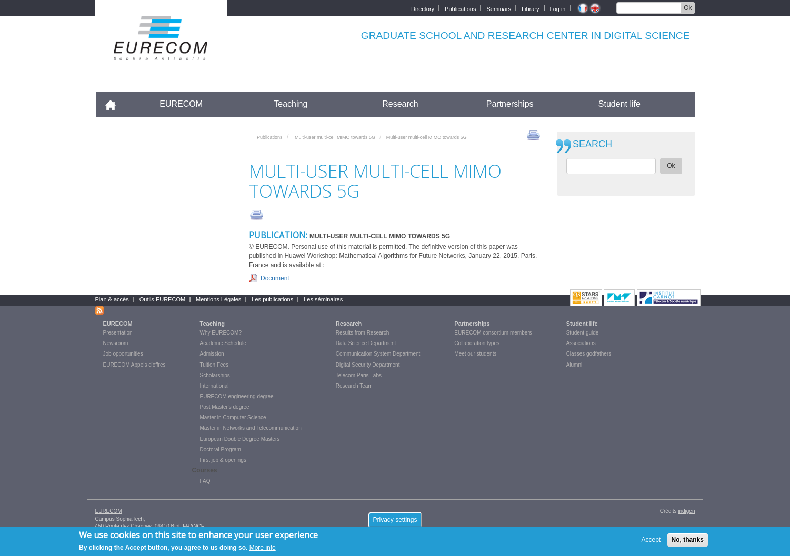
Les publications (272, 299)
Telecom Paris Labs (359, 375)
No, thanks (688, 542)
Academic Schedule (223, 343)
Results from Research (362, 333)
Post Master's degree (224, 407)
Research (400, 103)
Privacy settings (395, 521)
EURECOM (181, 103)
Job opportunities (123, 354)
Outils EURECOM (162, 299)
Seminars (498, 8)
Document (275, 278)
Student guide (582, 333)
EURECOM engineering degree (237, 396)
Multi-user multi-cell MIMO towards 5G (335, 137)
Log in (558, 8)
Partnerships (510, 103)
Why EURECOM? (221, 333)
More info (262, 550)
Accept (651, 542)
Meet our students (475, 354)
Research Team (354, 386)
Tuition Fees (214, 365)
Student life (619, 103)
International (214, 386)
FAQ (205, 481)
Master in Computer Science (233, 417)
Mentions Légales (218, 299)
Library (530, 8)
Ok (688, 8)
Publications (460, 8)
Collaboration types (476, 343)
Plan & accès (112, 299)
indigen (686, 511)
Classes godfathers (589, 354)
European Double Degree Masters (240, 439)
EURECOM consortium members (493, 333)
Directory (422, 8)
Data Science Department (366, 343)
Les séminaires (323, 299)
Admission (212, 354)
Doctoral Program (220, 449)
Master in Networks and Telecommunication (251, 428)
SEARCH (592, 144)
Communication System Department (378, 354)
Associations (581, 343)
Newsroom (115, 343)
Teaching (290, 103)
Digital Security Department (368, 365)
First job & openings (223, 460)
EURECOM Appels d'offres (134, 365)
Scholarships (215, 375)
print (533, 134)
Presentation (118, 333)
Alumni (574, 365)
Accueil (115, 103)
